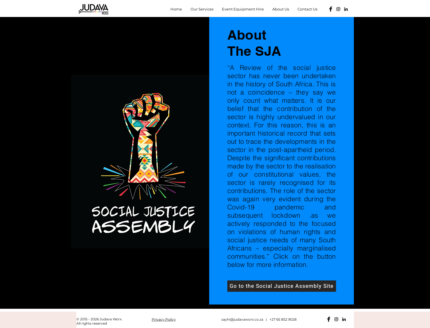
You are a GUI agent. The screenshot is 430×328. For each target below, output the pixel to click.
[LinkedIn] (345, 9)
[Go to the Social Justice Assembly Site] (281, 286)
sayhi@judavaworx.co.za (242, 319)
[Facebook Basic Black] (330, 9)
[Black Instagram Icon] (338, 9)
